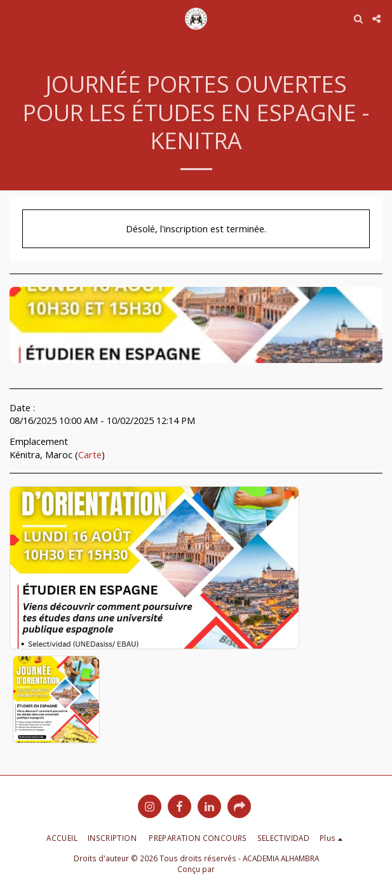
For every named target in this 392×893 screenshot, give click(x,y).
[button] (14, 18)
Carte (90, 454)
